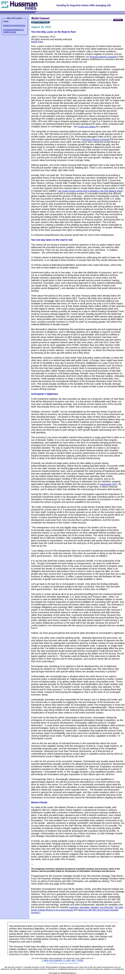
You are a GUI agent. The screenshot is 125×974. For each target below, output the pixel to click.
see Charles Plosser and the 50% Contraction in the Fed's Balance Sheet (90, 191)
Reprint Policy (37, 42)
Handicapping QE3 (108, 484)
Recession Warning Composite (103, 57)
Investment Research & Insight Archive (13, 31)
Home (6, 21)
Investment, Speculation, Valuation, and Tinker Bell (91, 907)
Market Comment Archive (14, 25)
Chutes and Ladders (87, 127)
